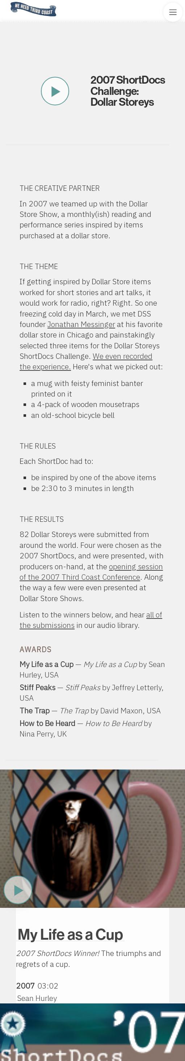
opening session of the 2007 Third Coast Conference (91, 571)
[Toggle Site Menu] (172, 12)
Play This (55, 91)
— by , (90, 710)
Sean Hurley (37, 998)
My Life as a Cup (70, 935)
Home (8, 2)
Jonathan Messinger (81, 324)
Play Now (17, 889)
